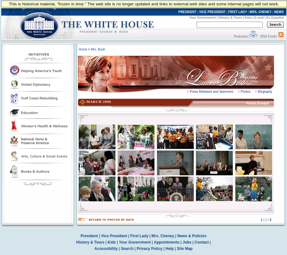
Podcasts (241, 36)
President (89, 236)
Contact (202, 242)
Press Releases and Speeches (211, 91)
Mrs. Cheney (163, 236)
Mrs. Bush (98, 49)
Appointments (166, 242)
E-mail (259, 17)
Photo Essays (257, 103)
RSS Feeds (268, 36)
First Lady (139, 236)
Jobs (187, 242)
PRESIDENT (187, 12)
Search (127, 248)
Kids (248, 17)
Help (170, 248)
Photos (246, 91)
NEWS (279, 12)
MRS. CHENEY (260, 12)
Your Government (202, 17)
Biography (265, 91)
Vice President (114, 236)
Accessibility (106, 248)
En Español (275, 17)
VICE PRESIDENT (212, 12)
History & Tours (230, 17)
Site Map (184, 248)
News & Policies (191, 236)
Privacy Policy (149, 248)
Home (83, 49)
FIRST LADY (237, 12)
